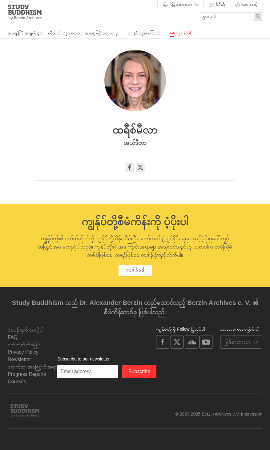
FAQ (13, 337)
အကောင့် (246, 5)
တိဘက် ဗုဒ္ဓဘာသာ (64, 32)
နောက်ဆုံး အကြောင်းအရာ (32, 366)
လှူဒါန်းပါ (180, 33)
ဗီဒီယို (216, 5)
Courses (17, 381)
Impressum (251, 414)
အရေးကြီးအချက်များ (25, 32)
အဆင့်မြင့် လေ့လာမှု (101, 32)
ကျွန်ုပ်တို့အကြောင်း (144, 32)
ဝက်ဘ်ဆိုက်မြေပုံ (24, 344)
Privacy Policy (23, 352)
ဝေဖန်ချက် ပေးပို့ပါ (25, 330)
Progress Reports (27, 374)
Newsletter (19, 359)
